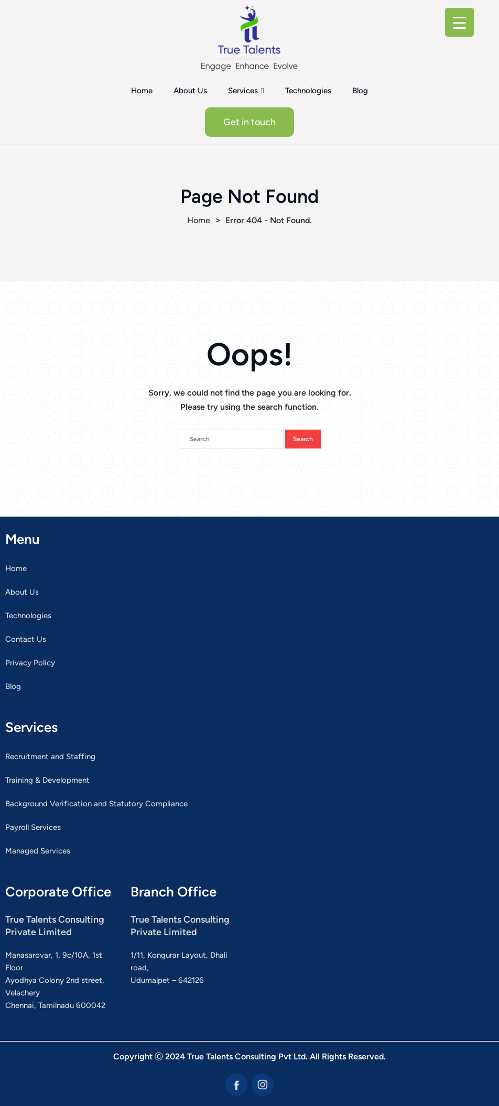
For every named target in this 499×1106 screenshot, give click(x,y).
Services (243, 90)
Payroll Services (33, 827)
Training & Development (47, 780)
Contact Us (25, 639)
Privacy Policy (30, 662)
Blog (360, 90)
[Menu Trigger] (459, 22)
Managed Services (37, 851)
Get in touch (249, 122)
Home (142, 90)
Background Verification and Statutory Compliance (96, 803)
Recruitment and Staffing (50, 756)
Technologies (308, 90)
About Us (190, 90)
